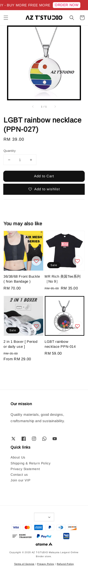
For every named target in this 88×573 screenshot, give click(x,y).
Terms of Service (24, 564)
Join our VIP (20, 480)
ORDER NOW (68, 5)
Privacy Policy (45, 564)
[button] (6, 18)
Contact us (19, 474)
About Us (18, 457)
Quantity (10, 151)
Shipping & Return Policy (30, 463)
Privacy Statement (25, 469)
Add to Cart (44, 176)
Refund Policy (65, 564)
